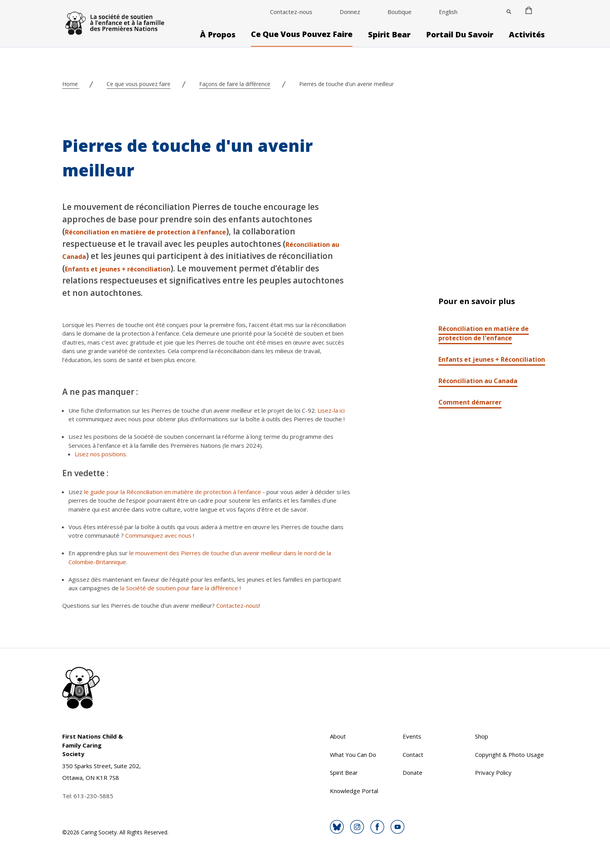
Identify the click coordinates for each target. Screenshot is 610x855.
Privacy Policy (493, 772)
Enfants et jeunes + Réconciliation (491, 359)
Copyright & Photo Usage (509, 754)
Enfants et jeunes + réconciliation (117, 269)
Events (412, 736)
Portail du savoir (459, 34)
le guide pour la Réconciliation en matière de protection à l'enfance (172, 492)
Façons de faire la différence (234, 84)
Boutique (399, 12)
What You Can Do (353, 754)
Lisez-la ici (331, 410)
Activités (527, 34)
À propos (217, 34)
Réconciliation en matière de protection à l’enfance (145, 232)
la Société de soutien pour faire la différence (179, 588)
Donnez (350, 12)
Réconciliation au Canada (477, 380)
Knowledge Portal (354, 791)
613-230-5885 (93, 796)
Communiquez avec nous (158, 535)
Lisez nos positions (100, 454)
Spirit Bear (389, 34)
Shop (481, 736)
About (338, 736)
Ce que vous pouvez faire (301, 34)
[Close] (509, 11)
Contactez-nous (291, 12)
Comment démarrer (469, 402)
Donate (412, 772)
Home (70, 84)
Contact (413, 754)
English (448, 12)
